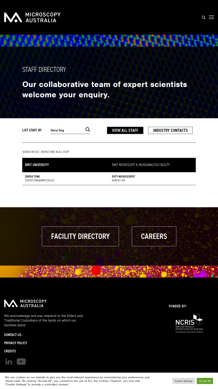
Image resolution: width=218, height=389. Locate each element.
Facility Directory (80, 236)
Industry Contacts (170, 130)
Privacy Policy (15, 342)
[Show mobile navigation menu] (211, 17)
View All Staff (125, 130)
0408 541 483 (118, 180)
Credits (10, 351)
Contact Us (12, 334)
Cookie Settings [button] (183, 381)
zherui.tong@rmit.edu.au (39, 180)
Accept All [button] (205, 381)
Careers (154, 236)
